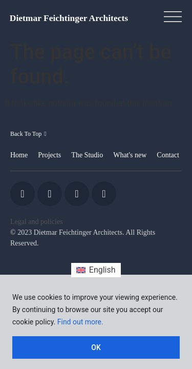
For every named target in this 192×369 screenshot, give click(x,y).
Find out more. (80, 322)
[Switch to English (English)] (95, 270)
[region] (96, 322)
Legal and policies (36, 221)
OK (96, 347)
